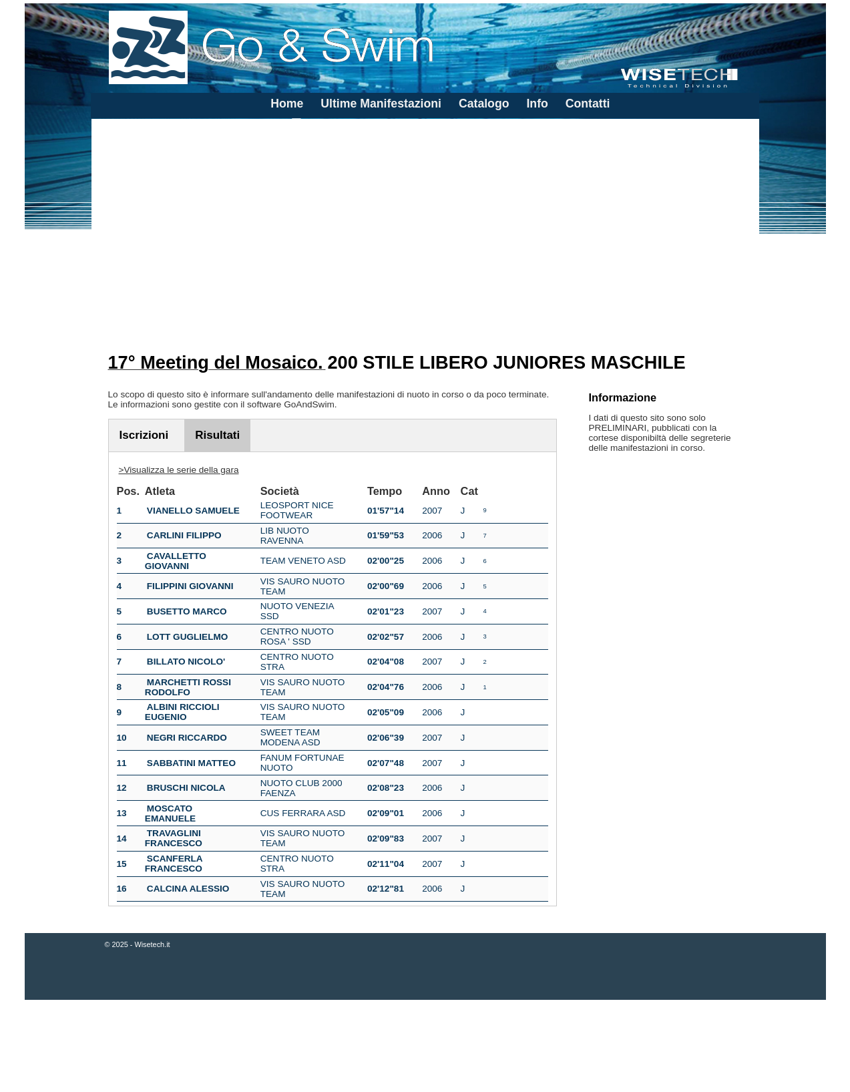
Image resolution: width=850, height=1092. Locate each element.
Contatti (588, 103)
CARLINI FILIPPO (184, 535)
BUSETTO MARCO (187, 611)
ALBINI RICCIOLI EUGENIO (182, 712)
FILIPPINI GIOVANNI (190, 586)
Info (537, 103)
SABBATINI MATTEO (191, 763)
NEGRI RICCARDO (187, 738)
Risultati (217, 435)
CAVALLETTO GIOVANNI (175, 561)
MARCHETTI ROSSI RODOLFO (188, 687)
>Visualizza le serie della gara (179, 470)
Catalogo (484, 103)
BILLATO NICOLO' (186, 662)
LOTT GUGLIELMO (187, 637)
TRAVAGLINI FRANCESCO (173, 838)
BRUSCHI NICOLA (186, 788)
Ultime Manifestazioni (381, 103)
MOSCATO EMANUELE (170, 813)
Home (286, 103)
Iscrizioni (144, 435)
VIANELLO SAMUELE (193, 511)
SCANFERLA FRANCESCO (173, 864)
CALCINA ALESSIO (188, 889)
